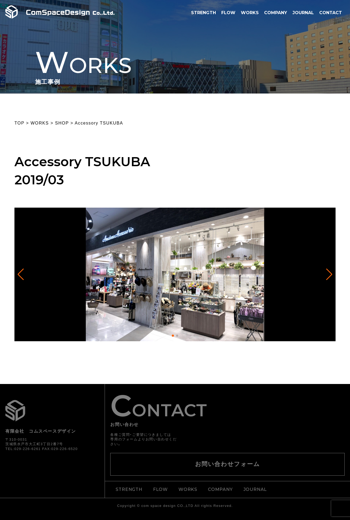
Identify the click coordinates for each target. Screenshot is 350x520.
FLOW (228, 12)
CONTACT (330, 12)
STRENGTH (203, 12)
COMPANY (275, 12)
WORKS (250, 12)
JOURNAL (303, 12)
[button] (173, 336)
